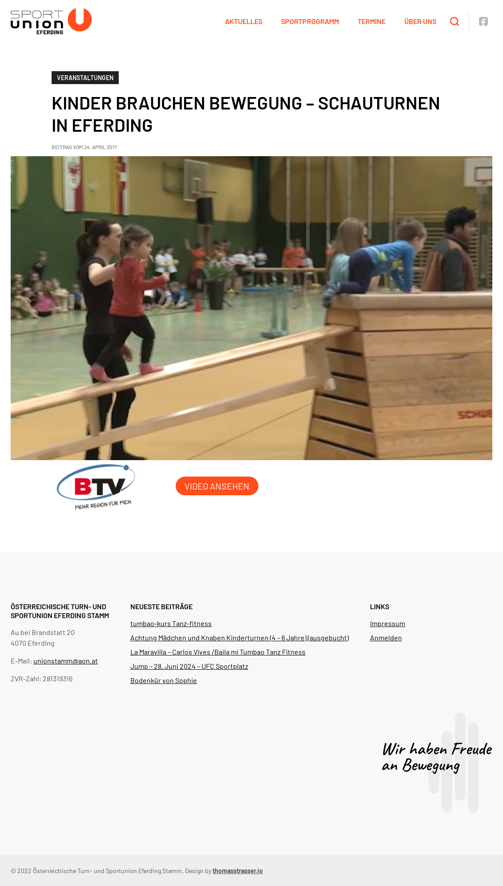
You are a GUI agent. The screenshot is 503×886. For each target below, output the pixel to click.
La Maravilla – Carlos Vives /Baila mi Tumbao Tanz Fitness (218, 651)
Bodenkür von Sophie (163, 680)
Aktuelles (243, 21)
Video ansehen (217, 486)
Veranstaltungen (85, 77)
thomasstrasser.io (238, 870)
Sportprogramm (310, 21)
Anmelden (386, 637)
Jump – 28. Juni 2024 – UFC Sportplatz (189, 666)
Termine (372, 21)
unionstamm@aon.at (65, 660)
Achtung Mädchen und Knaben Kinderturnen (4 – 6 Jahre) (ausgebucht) (239, 637)
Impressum (387, 623)
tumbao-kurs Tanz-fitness (171, 623)
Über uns (420, 21)
